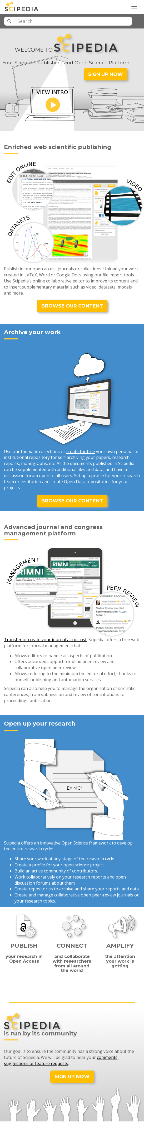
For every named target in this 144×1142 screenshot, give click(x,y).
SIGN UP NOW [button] (105, 74)
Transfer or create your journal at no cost (45, 639)
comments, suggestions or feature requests (61, 1060)
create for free (80, 451)
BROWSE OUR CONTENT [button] (72, 306)
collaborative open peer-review (85, 895)
